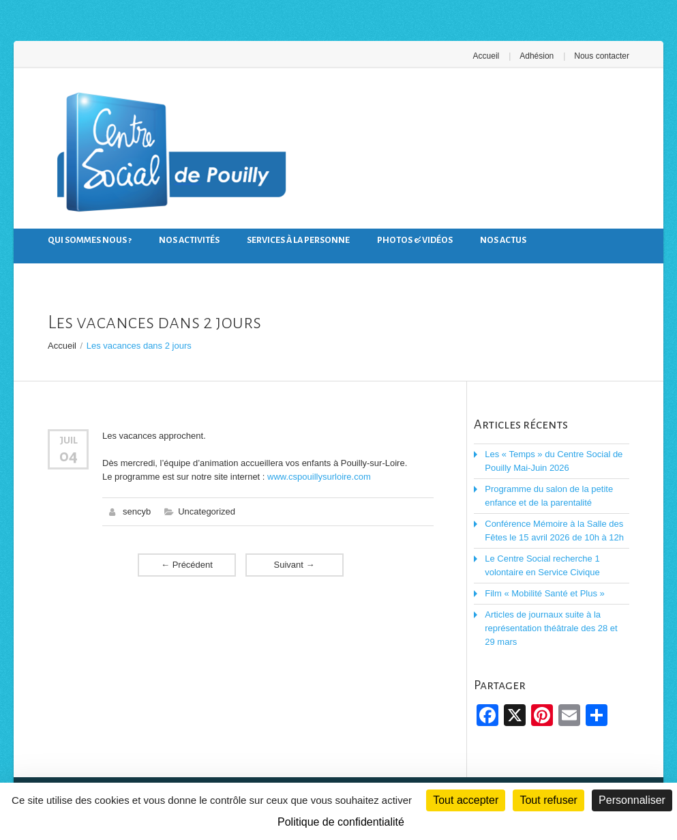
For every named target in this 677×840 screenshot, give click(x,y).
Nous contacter (601, 56)
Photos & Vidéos (415, 240)
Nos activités (189, 240)
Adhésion (537, 56)
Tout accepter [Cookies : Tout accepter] (465, 800)
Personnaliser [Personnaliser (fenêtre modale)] (632, 800)
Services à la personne (298, 240)
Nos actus (503, 240)
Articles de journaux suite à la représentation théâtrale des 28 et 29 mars (551, 628)
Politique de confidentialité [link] (340, 822)
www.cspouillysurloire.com (319, 477)
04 (68, 456)
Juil (68, 440)
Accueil (486, 56)
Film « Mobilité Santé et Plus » (545, 593)
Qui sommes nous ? (90, 240)
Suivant (294, 565)
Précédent (187, 565)
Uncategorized (206, 511)
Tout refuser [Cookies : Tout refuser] (548, 800)
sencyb (137, 511)
